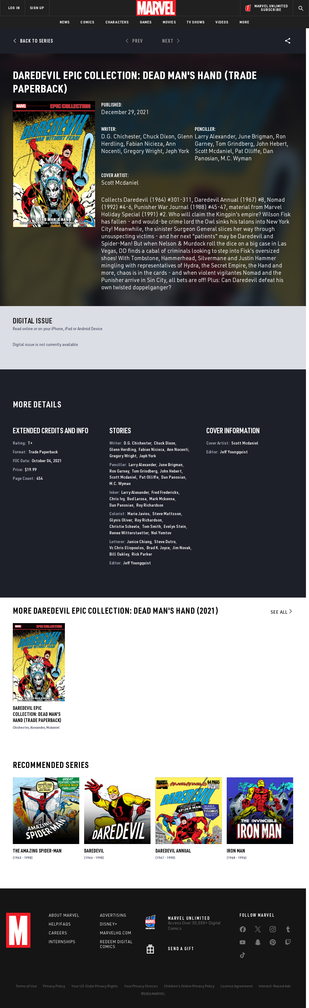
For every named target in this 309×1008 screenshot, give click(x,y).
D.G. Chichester (120, 143)
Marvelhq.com (115, 932)
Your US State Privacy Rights (94, 986)
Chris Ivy (116, 505)
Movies (169, 22)
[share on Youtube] (243, 943)
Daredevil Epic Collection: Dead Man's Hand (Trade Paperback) (37, 721)
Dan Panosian (173, 484)
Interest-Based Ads (275, 986)
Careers (58, 932)
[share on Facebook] (243, 931)
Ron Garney (119, 478)
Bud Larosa (137, 505)
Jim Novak (181, 554)
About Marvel (64, 915)
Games (146, 22)
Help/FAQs (60, 924)
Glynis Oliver (120, 527)
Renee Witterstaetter (128, 539)
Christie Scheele (124, 533)
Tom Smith (151, 533)
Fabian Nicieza (144, 150)
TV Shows (196, 22)
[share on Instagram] (273, 930)
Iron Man (236, 858)
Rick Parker (142, 561)
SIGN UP (37, 7)
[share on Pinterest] (273, 943)
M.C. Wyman (236, 165)
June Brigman (255, 143)
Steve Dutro (165, 548)
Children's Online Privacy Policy (189, 986)
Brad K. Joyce (158, 554)
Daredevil (94, 858)
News (65, 22)
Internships (62, 941)
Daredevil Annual (173, 858)
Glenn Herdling (122, 456)
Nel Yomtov (161, 539)
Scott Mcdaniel (213, 158)
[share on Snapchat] (258, 943)
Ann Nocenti (177, 456)
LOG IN (14, 7)
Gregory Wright (142, 158)
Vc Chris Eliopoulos (126, 554)
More (245, 22)
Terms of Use (26, 986)
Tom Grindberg (234, 150)
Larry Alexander (215, 143)
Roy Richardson (149, 512)
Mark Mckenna (162, 505)
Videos (221, 22)
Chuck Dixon (159, 143)
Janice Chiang (139, 548)
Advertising (113, 915)
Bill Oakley (119, 561)
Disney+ (108, 924)
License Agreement (237, 986)
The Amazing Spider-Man (37, 858)
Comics (87, 22)
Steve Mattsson (166, 520)
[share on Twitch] (288, 943)
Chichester (21, 734)
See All (282, 619)
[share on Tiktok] (243, 956)
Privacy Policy (54, 986)
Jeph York (177, 158)
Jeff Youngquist (137, 570)
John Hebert (271, 150)
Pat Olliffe (247, 158)
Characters (117, 22)
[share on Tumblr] (288, 930)
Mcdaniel (53, 734)
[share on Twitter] (258, 930)
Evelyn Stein (175, 533)
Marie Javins (138, 520)
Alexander (37, 734)
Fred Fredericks (165, 499)
